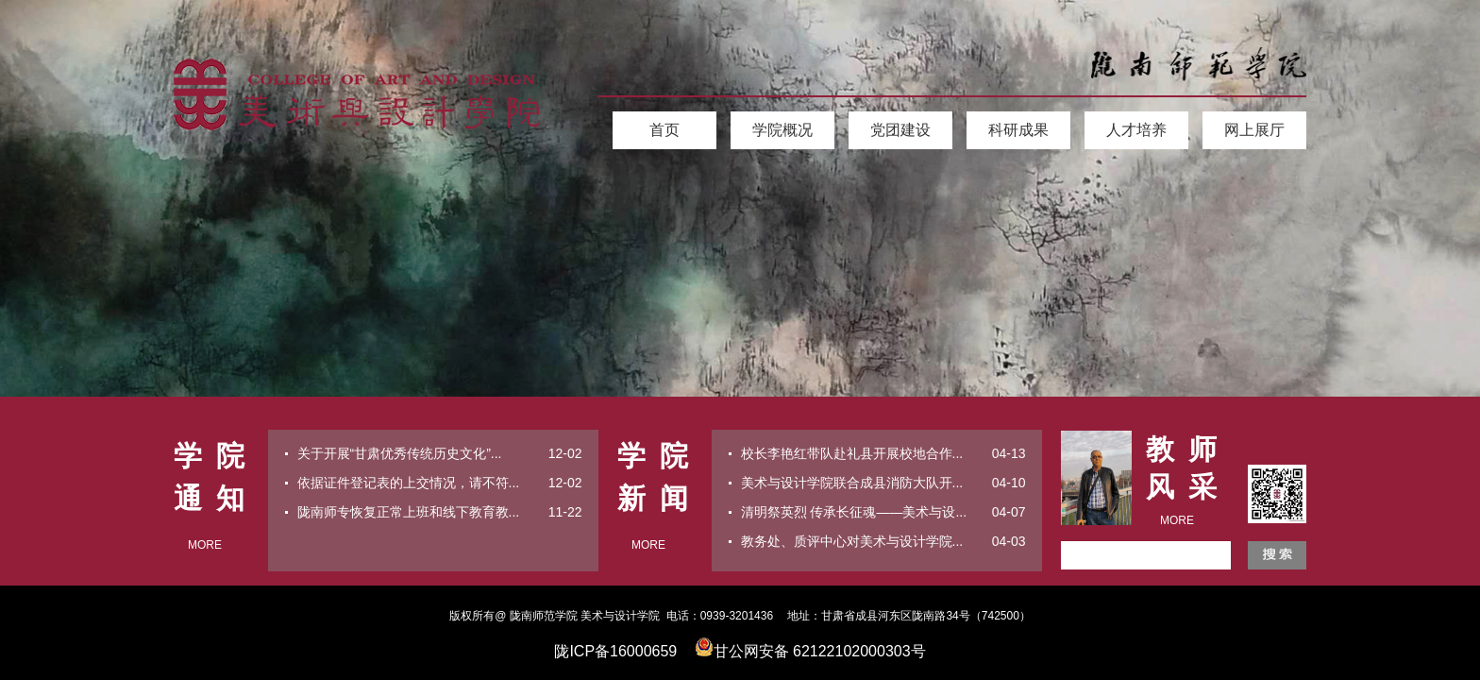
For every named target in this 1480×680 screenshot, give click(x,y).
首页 (664, 130)
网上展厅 (1254, 130)
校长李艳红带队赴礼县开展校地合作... (852, 453)
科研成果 (1018, 130)
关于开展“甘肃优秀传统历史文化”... (399, 453)
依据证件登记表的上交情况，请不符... (408, 482)
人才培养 (1136, 130)
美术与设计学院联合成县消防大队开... (852, 482)
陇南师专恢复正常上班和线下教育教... (408, 511)
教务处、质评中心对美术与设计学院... (852, 541)
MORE (205, 545)
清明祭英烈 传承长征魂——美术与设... (854, 511)
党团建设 (900, 130)
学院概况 (782, 130)
